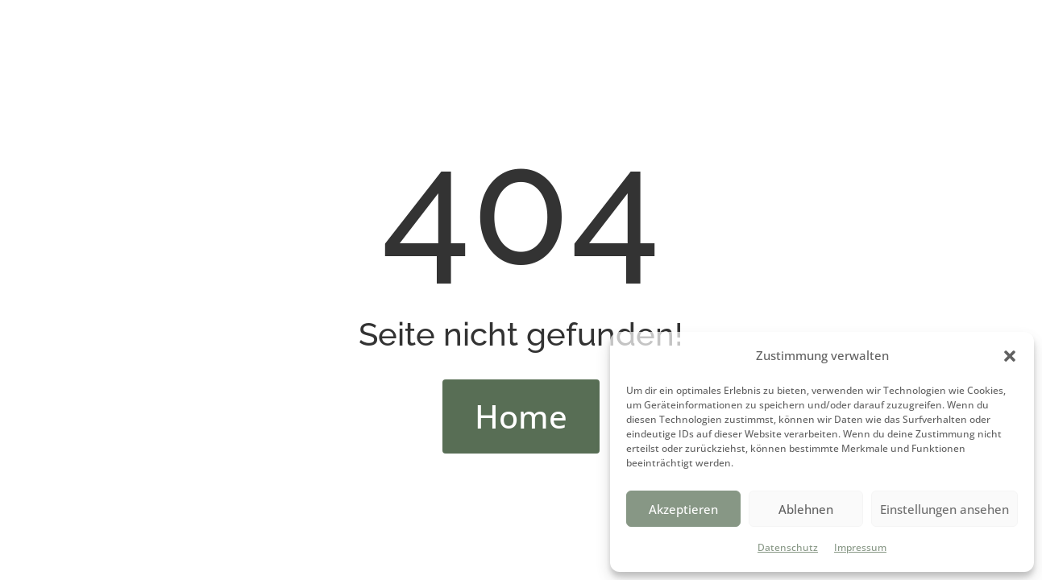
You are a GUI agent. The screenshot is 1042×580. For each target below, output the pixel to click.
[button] (1010, 356)
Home (521, 416)
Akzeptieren (683, 509)
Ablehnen (805, 509)
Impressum (860, 547)
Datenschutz (788, 547)
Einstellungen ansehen (944, 509)
